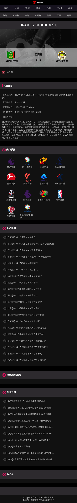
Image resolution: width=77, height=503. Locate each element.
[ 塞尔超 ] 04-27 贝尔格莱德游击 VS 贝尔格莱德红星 (28, 244)
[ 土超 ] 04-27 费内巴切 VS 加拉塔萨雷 (22, 302)
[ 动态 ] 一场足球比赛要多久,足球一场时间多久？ (27, 440)
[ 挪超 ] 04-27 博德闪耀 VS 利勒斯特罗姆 (23, 315)
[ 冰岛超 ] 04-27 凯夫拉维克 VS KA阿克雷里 (24, 328)
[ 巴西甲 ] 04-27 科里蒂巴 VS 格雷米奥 (22, 353)
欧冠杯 (38, 15)
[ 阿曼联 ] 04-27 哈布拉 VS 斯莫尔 (20, 263)
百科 (49, 8)
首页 (6, 8)
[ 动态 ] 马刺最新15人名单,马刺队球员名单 (24, 401)
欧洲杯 (16, 15)
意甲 (69, 15)
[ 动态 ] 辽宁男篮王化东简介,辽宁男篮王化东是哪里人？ (30, 407)
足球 (17, 8)
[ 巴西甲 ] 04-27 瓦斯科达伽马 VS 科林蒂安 (24, 360)
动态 (70, 8)
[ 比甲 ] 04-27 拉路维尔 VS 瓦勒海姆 (21, 308)
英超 (5, 15)
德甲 (49, 15)
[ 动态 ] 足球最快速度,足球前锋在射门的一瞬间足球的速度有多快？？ (36, 420)
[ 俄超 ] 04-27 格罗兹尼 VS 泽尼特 (20, 282)
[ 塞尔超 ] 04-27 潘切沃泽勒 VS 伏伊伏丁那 (24, 340)
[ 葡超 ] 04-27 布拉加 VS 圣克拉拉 (20, 295)
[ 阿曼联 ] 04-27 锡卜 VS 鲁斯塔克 (20, 269)
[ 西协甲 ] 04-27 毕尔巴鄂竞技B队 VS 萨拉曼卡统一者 (29, 256)
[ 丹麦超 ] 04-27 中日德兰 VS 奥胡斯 (21, 321)
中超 (27, 15)
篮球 (27, 8)
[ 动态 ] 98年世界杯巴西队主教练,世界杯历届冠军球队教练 (31, 427)
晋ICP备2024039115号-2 (42, 500)
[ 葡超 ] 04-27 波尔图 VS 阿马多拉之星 (22, 289)
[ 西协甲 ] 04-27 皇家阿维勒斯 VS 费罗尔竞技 (25, 347)
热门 (59, 8)
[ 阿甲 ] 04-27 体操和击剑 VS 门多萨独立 (23, 334)
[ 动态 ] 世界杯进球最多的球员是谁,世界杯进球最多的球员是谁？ (34, 414)
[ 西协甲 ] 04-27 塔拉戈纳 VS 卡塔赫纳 (22, 250)
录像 (38, 8)
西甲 (59, 15)
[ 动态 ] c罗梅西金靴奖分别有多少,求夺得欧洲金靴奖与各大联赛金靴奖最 (38, 459)
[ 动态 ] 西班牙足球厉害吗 (16, 446)
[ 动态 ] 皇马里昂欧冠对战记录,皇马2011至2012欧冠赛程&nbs (33, 433)
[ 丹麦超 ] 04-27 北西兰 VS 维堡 (19, 237)
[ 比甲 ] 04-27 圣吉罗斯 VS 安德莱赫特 (22, 276)
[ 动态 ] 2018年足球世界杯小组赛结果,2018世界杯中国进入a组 (33, 453)
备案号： (27, 500)
